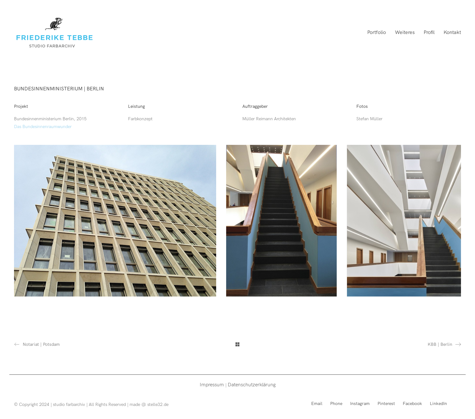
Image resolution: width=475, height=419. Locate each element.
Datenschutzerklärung (252, 384)
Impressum (212, 384)
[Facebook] (412, 403)
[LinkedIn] (438, 403)
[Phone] (336, 403)
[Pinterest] (386, 403)
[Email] (316, 403)
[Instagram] (360, 403)
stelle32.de (158, 404)
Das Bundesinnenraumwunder (43, 126)
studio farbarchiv (69, 404)
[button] (462, 8)
